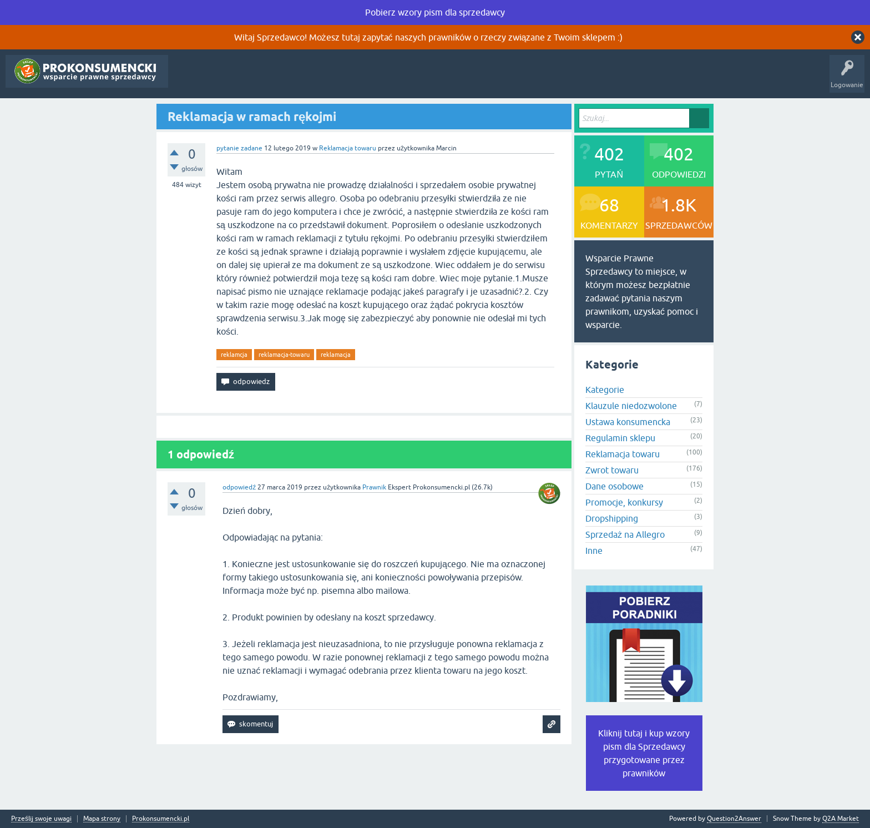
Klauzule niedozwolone (631, 406)
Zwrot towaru (612, 470)
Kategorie (294, 79)
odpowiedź (239, 487)
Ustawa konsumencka (627, 422)
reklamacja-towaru (284, 354)
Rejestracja (392, 79)
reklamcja (234, 354)
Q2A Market (840, 818)
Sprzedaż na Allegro (625, 534)
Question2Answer (734, 818)
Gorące (222, 79)
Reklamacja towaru (347, 148)
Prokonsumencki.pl (160, 818)
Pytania (187, 79)
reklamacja (336, 354)
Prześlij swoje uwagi (41, 818)
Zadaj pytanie (342, 79)
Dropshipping (611, 518)
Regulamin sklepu (620, 438)
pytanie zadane (239, 148)
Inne (594, 551)
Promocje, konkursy (624, 502)
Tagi (256, 79)
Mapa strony (101, 818)
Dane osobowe (614, 486)
